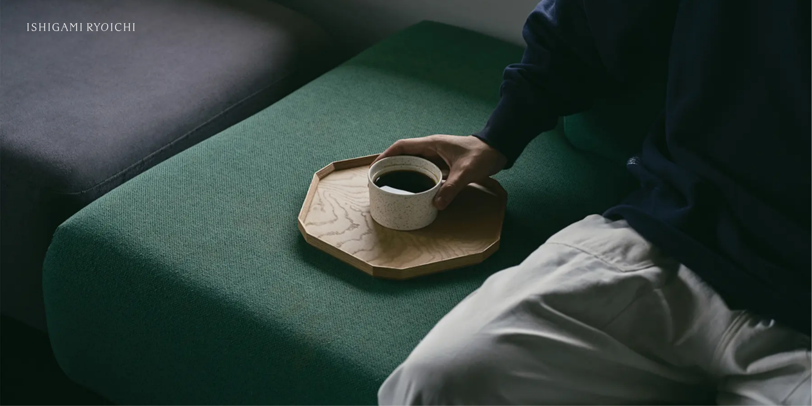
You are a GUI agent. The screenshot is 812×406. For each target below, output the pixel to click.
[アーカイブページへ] (406, 203)
